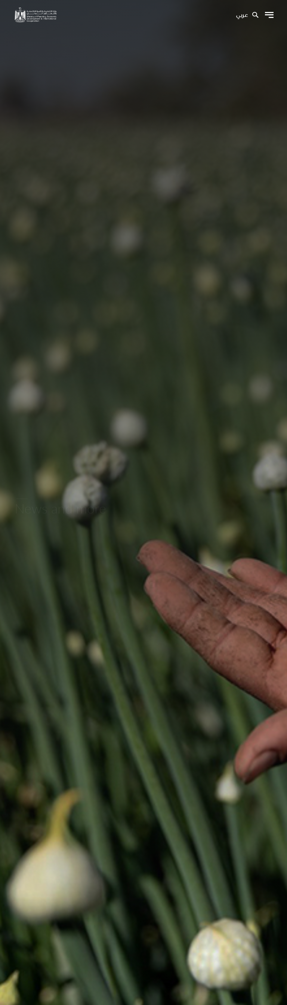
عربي (242, 15)
